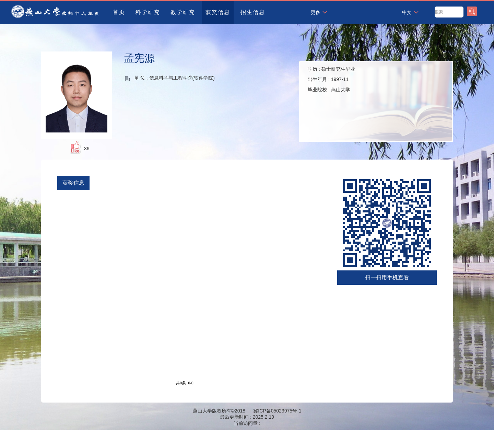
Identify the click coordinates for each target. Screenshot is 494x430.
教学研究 (182, 12)
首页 (119, 12)
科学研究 (148, 12)
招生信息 (252, 12)
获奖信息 (217, 12)
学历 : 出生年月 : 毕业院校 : (331, 79)
